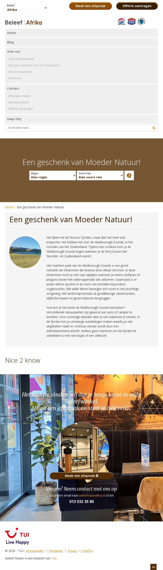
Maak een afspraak (81, 476)
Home (9, 207)
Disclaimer (56, 551)
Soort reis (85, 173)
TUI (53, 558)
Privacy (72, 551)
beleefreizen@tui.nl (92, 495)
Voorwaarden (35, 551)
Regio (34, 173)
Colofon (87, 551)
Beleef (11, 5)
